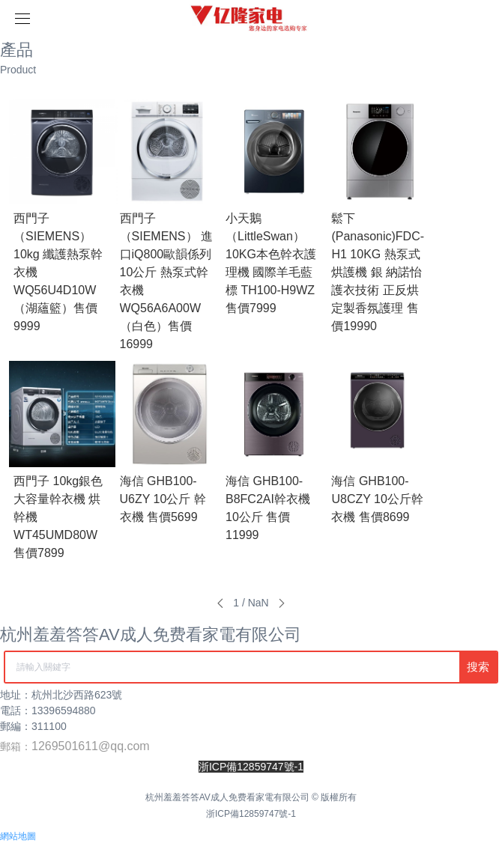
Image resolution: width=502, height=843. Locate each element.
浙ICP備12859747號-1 (251, 814)
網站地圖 (18, 836)
